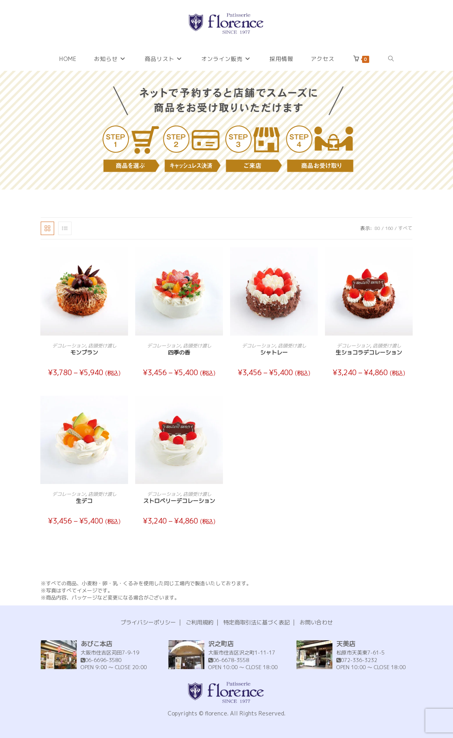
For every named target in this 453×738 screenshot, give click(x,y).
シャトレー (274, 352)
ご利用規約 (199, 622)
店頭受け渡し (102, 345)
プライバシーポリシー (148, 622)
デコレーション (68, 345)
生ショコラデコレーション (369, 352)
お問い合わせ (316, 622)
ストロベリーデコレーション (179, 501)
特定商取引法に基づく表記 (256, 622)
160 (389, 228)
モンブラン (84, 352)
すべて (405, 228)
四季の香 (179, 352)
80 (377, 228)
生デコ (84, 501)
